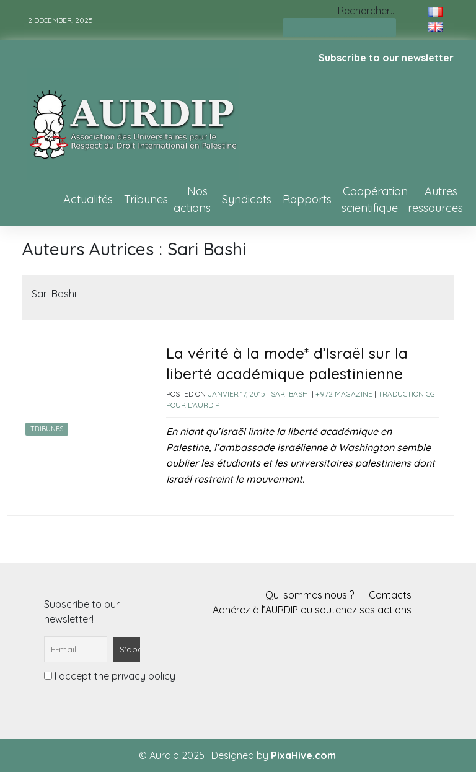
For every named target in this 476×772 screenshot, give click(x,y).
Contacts (390, 595)
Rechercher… (367, 10)
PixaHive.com (303, 755)
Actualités (88, 199)
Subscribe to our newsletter (386, 57)
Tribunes (146, 199)
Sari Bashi (290, 393)
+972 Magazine (343, 393)
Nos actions (192, 199)
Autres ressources (435, 199)
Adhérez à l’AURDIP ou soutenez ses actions (312, 609)
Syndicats (246, 199)
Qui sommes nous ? (309, 595)
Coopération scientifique (375, 199)
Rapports (307, 199)
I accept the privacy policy (109, 676)
